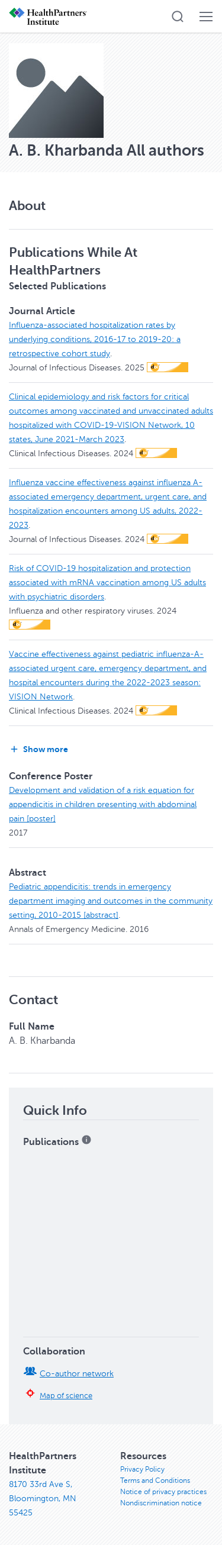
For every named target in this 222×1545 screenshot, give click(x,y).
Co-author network (77, 1373)
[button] (177, 16)
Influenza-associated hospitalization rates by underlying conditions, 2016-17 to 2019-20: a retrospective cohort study (95, 339)
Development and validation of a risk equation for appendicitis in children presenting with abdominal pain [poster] (103, 804)
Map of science (66, 1396)
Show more (38, 749)
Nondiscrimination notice (161, 1503)
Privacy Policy (142, 1469)
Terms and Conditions (155, 1480)
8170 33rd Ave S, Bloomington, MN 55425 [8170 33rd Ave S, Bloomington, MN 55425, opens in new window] (42, 1498)
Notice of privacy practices (163, 1492)
